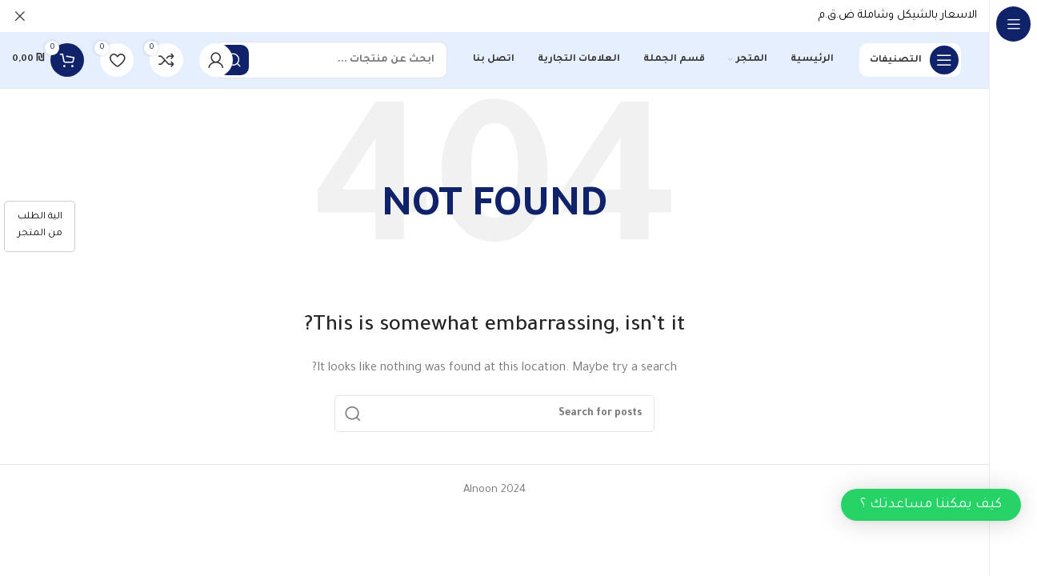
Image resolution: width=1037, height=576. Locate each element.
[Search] (331, 60)
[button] (931, 505)
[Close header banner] (20, 16)
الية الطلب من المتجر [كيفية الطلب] (40, 225)
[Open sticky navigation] (910, 60)
